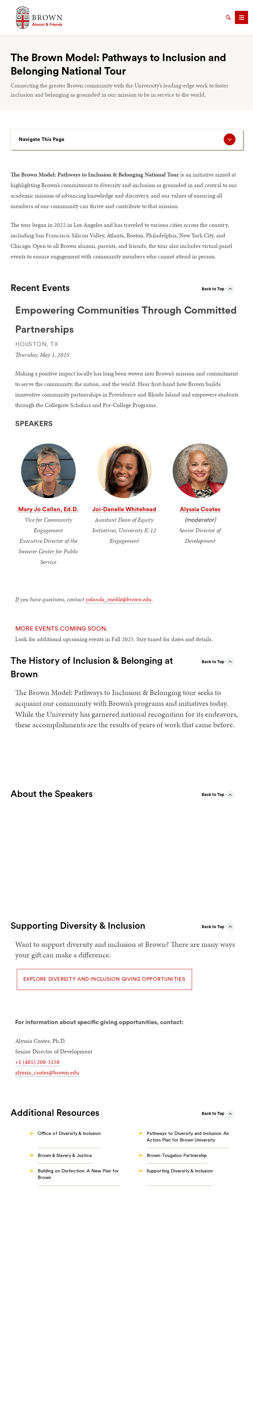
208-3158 (48, 1062)
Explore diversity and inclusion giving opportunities (104, 979)
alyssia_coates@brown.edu (47, 1072)
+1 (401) (26, 1062)
